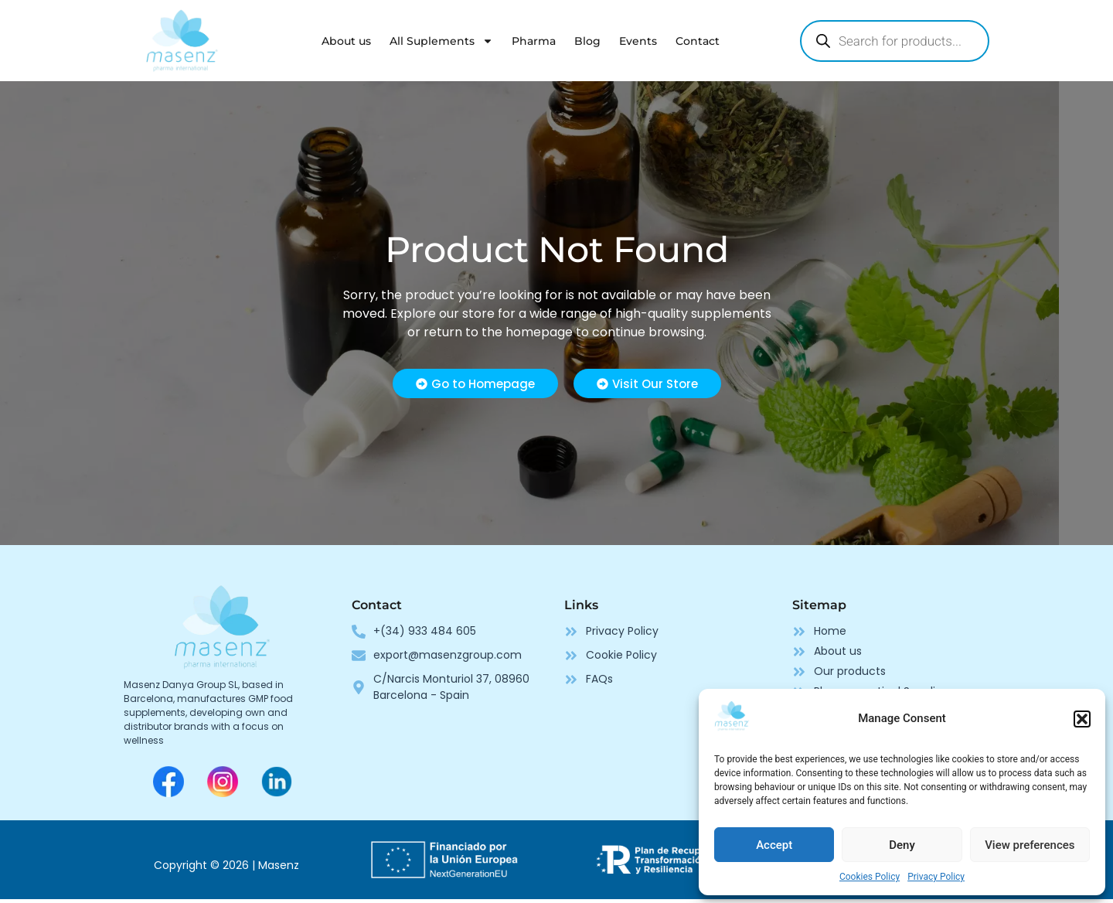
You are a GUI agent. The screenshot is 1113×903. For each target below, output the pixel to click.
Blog (587, 41)
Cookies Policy (869, 876)
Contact (698, 41)
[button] (1082, 719)
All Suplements (441, 41)
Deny (902, 845)
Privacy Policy (936, 876)
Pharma (534, 41)
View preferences (1029, 845)
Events (638, 41)
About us (346, 41)
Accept (774, 845)
